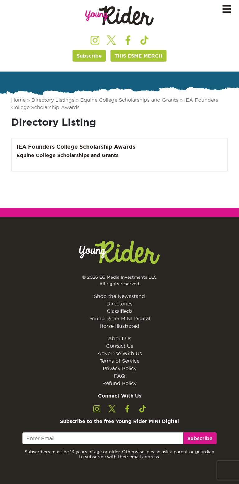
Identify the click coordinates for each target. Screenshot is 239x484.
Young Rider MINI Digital (119, 318)
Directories (119, 303)
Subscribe (89, 55)
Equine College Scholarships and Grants (129, 100)
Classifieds (120, 311)
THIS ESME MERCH (138, 55)
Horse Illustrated (119, 326)
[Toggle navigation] (226, 9)
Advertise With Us (119, 353)
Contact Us (119, 346)
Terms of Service (119, 361)
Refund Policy (119, 383)
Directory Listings (52, 100)
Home (18, 100)
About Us (119, 338)
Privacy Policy (120, 368)
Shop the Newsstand (119, 296)
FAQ (119, 376)
